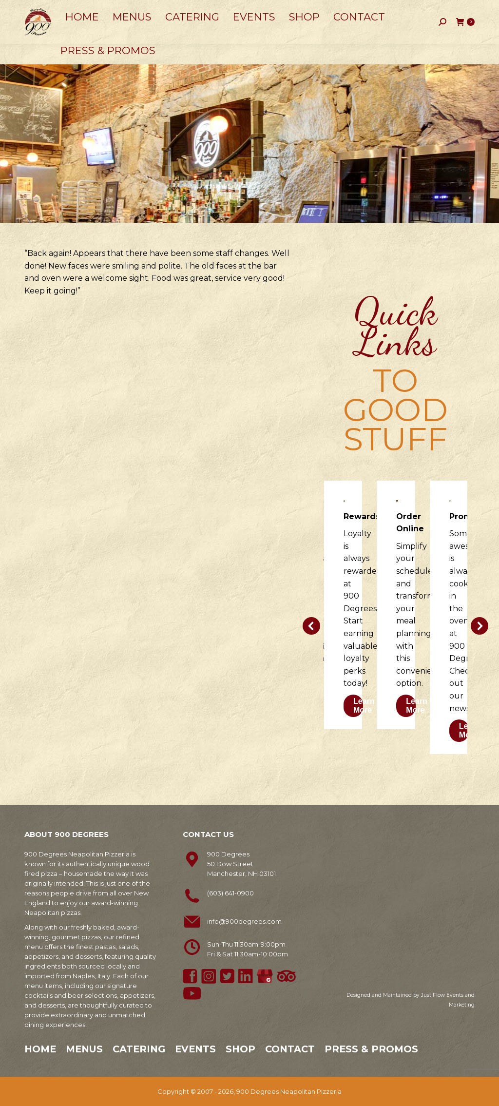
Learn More (364, 705)
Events (195, 1049)
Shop (240, 1049)
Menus (84, 1049)
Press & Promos (371, 1049)
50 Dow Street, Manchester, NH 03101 (151, 9)
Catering (139, 1049)
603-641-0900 (51, 10)
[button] (311, 626)
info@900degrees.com (244, 921)
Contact (290, 1049)
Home (40, 1049)
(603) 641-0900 (230, 893)
